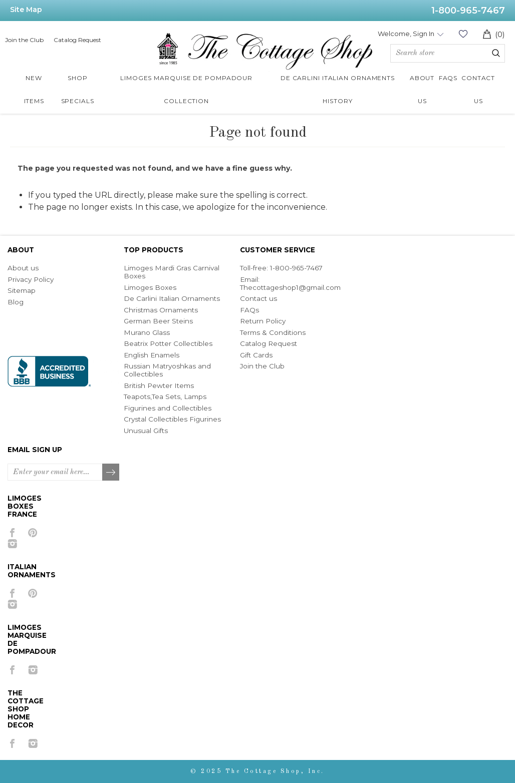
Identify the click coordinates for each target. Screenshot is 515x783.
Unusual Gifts (146, 431)
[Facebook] (12, 532)
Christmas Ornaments (161, 310)
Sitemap (22, 290)
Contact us (258, 298)
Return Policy (263, 321)
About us (23, 268)
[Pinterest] (33, 532)
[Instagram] (12, 543)
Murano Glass (147, 332)
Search (496, 53)
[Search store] (447, 53)
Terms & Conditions (273, 332)
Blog (16, 302)
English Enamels (151, 355)
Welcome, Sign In (406, 34)
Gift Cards (256, 355)
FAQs (249, 310)
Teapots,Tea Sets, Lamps (165, 397)
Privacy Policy (31, 279)
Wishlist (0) (462, 34)
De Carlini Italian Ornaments (172, 298)
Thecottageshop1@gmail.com (290, 287)
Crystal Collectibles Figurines (172, 419)
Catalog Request (77, 40)
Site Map (26, 9)
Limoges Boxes (150, 287)
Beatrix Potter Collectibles (168, 343)
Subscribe (111, 473)
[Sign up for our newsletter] (55, 472)
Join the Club (24, 40)
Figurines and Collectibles (167, 408)
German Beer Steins (158, 321)
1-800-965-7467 (468, 10)
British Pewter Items (159, 385)
